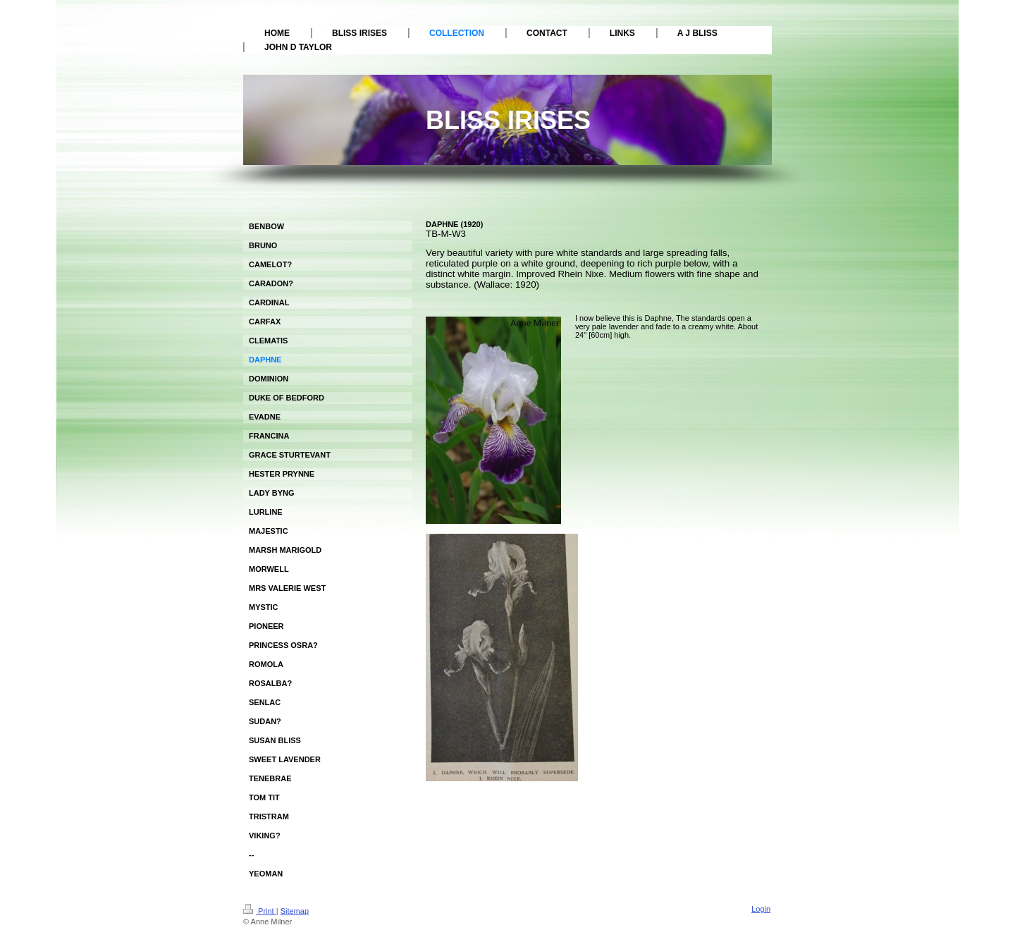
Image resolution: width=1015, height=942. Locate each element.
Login (760, 909)
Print (259, 911)
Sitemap (295, 911)
